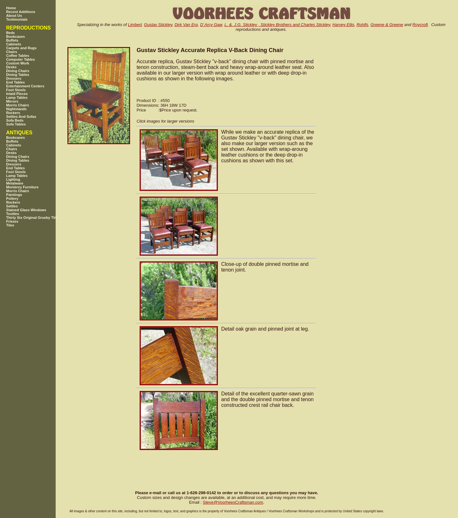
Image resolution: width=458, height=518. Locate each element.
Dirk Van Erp (186, 24)
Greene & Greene (387, 24)
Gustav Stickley (158, 24)
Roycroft (420, 24)
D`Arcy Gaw (211, 24)
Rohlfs (362, 24)
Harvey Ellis (343, 24)
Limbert (135, 24)
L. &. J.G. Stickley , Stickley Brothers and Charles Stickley (277, 24)
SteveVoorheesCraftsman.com (233, 502)
